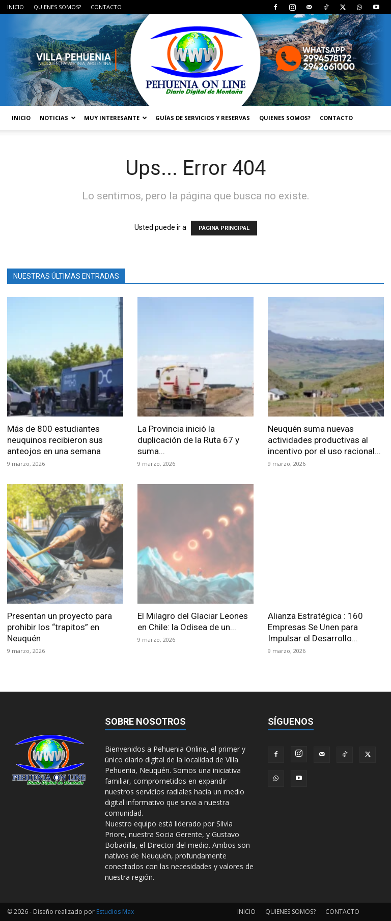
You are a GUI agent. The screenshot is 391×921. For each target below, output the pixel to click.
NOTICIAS (58, 118)
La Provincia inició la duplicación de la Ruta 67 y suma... (188, 440)
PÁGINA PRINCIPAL (224, 228)
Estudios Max (115, 911)
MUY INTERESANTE (115, 118)
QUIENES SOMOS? (57, 7)
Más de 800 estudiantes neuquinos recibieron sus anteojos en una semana (55, 440)
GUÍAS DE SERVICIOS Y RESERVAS (202, 118)
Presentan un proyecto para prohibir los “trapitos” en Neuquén (59, 627)
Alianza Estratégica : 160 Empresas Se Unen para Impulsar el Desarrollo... (315, 627)
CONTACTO (106, 7)
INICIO (15, 7)
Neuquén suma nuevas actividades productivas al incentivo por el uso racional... (324, 440)
